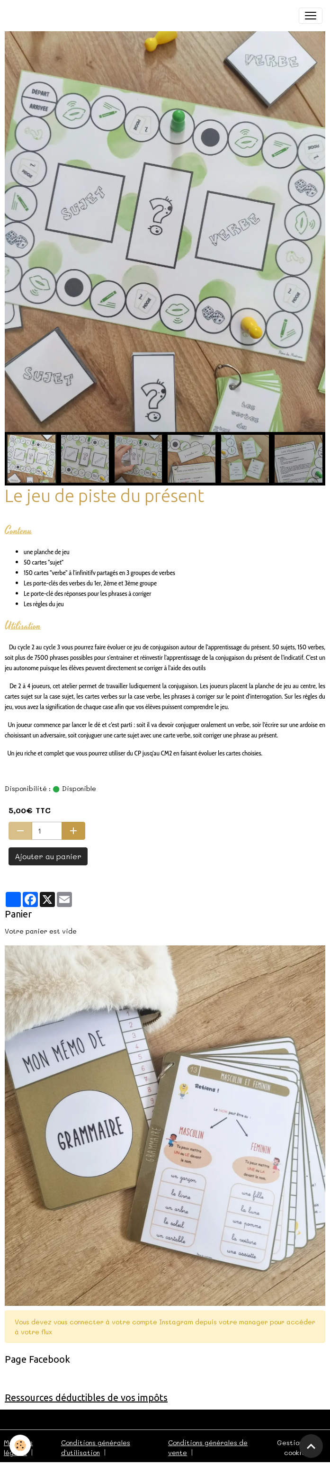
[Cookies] (20, 1445)
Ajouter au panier (48, 856)
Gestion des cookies (296, 1447)
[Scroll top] (311, 1446)
